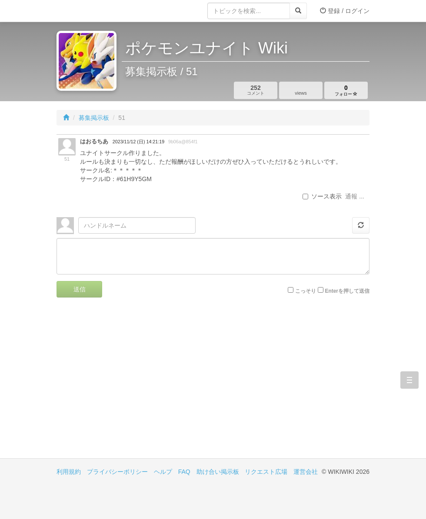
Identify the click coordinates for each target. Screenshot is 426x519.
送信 (79, 289)
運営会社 (305, 471)
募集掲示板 (94, 117)
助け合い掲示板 (217, 471)
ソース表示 (322, 196)
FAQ (184, 471)
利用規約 (69, 471)
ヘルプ (163, 471)
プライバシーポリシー (117, 471)
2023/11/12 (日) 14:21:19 (138, 141)
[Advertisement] (135, 384)
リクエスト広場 (266, 471)
